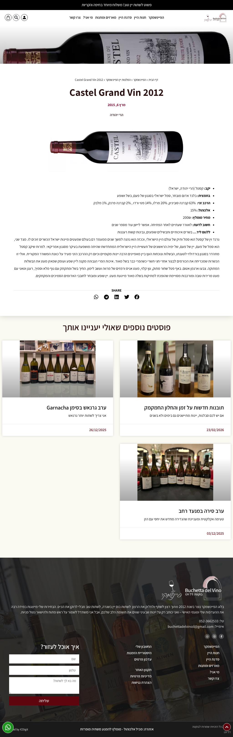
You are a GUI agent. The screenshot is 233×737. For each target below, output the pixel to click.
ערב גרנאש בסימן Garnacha (76, 407)
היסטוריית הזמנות (139, 653)
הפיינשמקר (156, 17)
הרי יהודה (116, 114)
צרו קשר (75, 17)
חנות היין (140, 17)
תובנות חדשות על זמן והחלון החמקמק (184, 407)
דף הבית (153, 80)
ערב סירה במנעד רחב (201, 510)
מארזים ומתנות (105, 17)
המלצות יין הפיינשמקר (118, 80)
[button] (16, 17)
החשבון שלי (144, 646)
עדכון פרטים (143, 659)
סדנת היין (125, 17)
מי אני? (88, 17)
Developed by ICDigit (15, 729)
